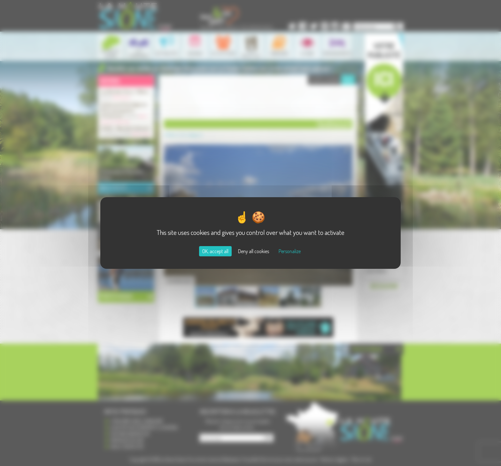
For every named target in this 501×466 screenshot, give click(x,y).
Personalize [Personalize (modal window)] (290, 251)
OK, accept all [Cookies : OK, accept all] (215, 251)
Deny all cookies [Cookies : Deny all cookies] (253, 251)
